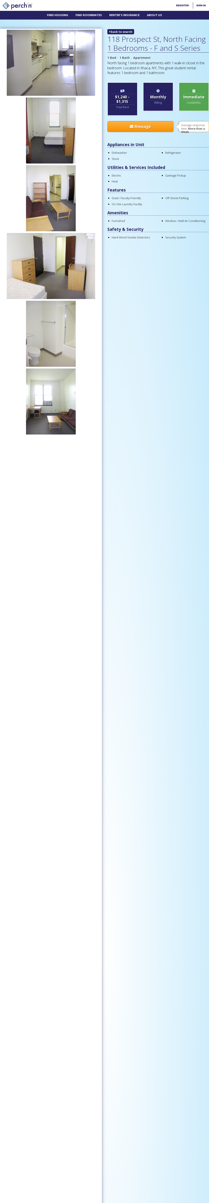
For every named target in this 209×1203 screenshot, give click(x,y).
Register (182, 5)
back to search (120, 32)
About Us (154, 15)
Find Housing (57, 15)
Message (140, 126)
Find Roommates (89, 15)
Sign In (201, 5)
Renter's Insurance (124, 15)
